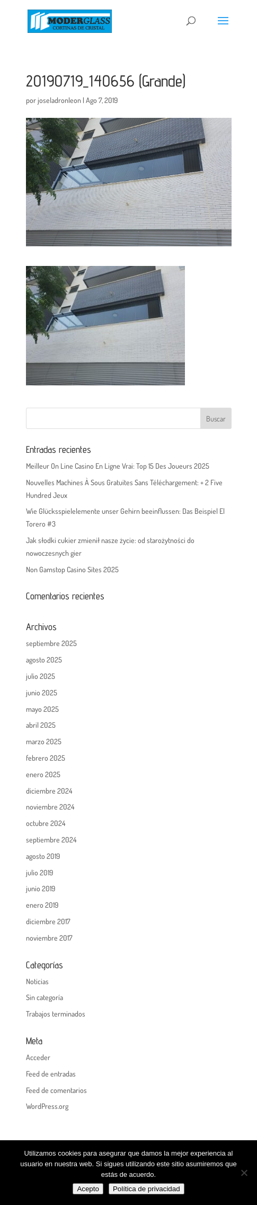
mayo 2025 (42, 708)
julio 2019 (39, 872)
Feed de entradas (51, 1073)
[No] (243, 1172)
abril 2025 (41, 724)
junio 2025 (41, 692)
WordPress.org (47, 1106)
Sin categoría (44, 997)
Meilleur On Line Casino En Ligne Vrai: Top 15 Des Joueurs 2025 (117, 465)
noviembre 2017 (49, 937)
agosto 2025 (44, 659)
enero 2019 (42, 904)
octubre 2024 (45, 823)
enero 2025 (43, 774)
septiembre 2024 (51, 839)
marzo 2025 (43, 741)
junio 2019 (40, 888)
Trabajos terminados (55, 1013)
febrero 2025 (45, 757)
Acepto (88, 1189)
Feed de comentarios (56, 1090)
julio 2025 (40, 676)
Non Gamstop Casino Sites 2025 (72, 569)
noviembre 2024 (50, 806)
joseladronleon (59, 100)
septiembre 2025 (51, 643)
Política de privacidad (146, 1189)
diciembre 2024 (49, 790)
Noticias (37, 981)
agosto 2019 (43, 855)
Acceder (38, 1057)
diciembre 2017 (48, 921)
